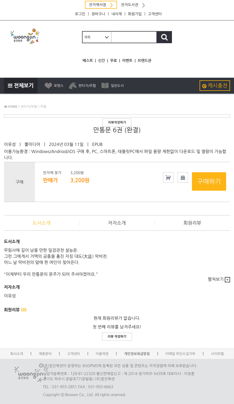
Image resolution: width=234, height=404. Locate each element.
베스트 (88, 60)
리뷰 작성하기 (117, 336)
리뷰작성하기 (117, 122)
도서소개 (41, 223)
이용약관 (102, 354)
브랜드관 (144, 60)
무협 (43, 106)
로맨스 (54, 85)
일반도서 (112, 85)
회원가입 (135, 14)
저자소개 (117, 223)
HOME (10, 106)
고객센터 (155, 14)
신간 (101, 60)
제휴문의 (45, 354)
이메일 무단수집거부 (180, 354)
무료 (113, 60)
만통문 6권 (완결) (117, 130)
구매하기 (209, 181)
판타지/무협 (82, 85)
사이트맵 (217, 354)
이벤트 (127, 60)
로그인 (80, 14)
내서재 (116, 14)
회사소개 (16, 354)
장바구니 (98, 14)
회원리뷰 (192, 223)
